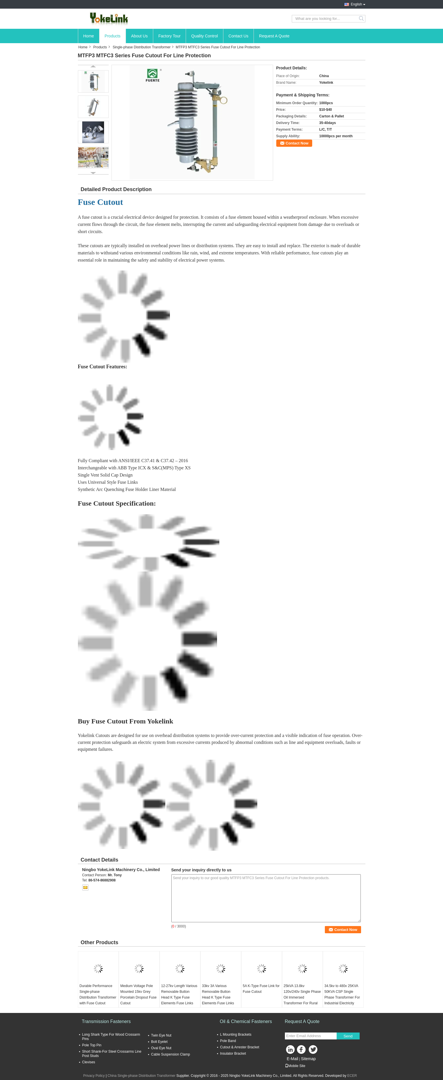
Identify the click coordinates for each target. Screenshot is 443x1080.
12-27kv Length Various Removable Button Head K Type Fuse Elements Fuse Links (179, 994)
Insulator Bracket (233, 1054)
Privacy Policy (94, 1076)
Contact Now (297, 143)
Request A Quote (274, 36)
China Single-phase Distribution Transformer (141, 1076)
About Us (139, 36)
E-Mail (292, 1058)
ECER (352, 1076)
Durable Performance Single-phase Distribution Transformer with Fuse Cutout (98, 994)
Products (112, 36)
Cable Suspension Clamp (170, 1054)
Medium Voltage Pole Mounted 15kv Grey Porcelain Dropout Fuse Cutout (138, 994)
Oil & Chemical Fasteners (246, 1021)
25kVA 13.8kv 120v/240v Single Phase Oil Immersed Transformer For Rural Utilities (302, 997)
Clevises (88, 1062)
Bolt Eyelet (159, 1042)
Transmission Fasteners (106, 1021)
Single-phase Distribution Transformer (141, 47)
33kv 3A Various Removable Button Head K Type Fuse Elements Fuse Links (218, 994)
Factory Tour (169, 36)
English (356, 4)
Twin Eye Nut (161, 1035)
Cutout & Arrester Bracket (239, 1047)
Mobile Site (295, 1066)
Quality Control (204, 36)
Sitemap (308, 1058)
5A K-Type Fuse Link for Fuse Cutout (261, 989)
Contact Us (238, 36)
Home (88, 36)
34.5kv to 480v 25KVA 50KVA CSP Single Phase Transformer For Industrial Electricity (342, 994)
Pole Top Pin (91, 1045)
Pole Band (228, 1041)
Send (348, 1036)
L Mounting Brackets (236, 1035)
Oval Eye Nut (161, 1048)
